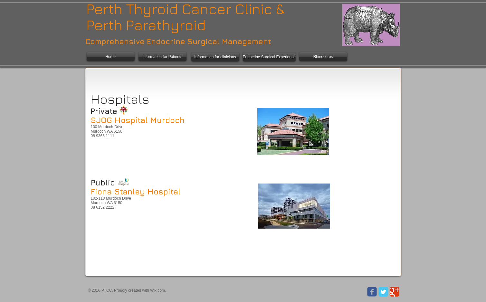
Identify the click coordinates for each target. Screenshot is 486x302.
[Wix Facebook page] (372, 292)
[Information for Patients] (162, 56)
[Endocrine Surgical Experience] (269, 56)
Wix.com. (158, 290)
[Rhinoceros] (323, 56)
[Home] (111, 56)
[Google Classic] (394, 292)
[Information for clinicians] (215, 56)
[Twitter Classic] (383, 292)
